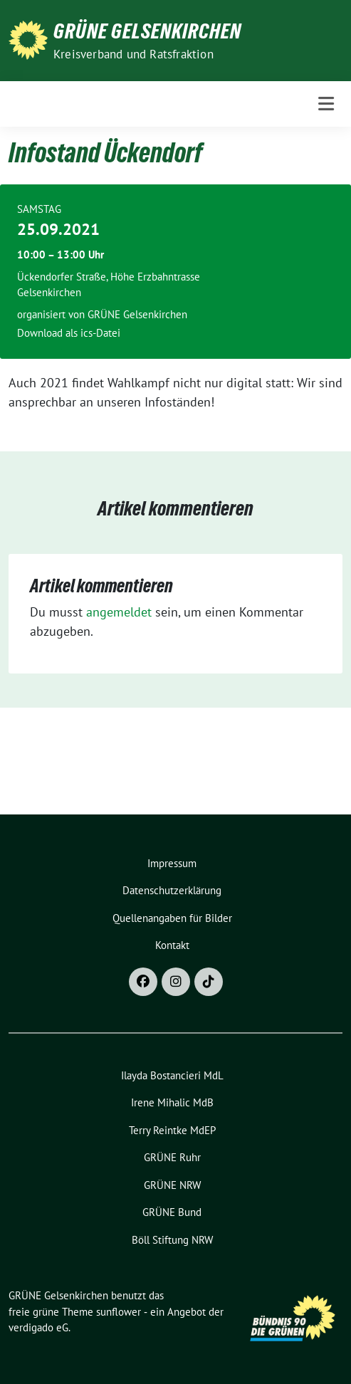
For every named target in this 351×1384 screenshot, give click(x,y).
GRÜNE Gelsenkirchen (147, 31)
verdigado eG (38, 1327)
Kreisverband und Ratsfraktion (133, 54)
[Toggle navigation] (326, 103)
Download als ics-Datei (68, 333)
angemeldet (119, 612)
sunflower (118, 1312)
